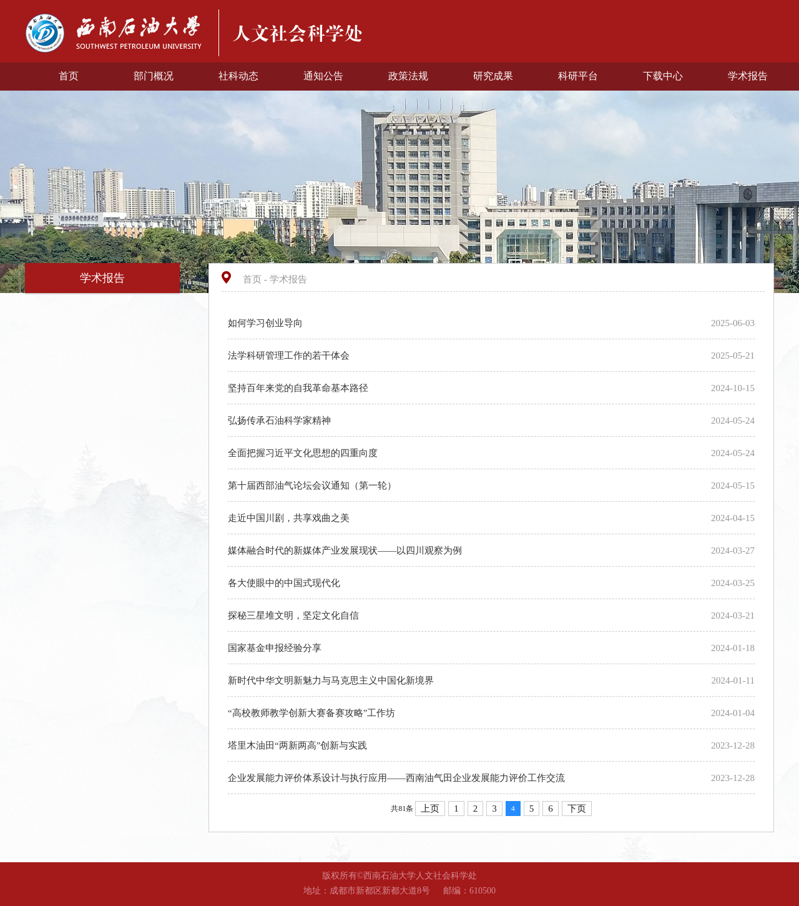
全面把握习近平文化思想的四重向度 (304, 453)
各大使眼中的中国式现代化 (285, 583)
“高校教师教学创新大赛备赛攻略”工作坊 (313, 713)
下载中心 (663, 76)
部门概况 (154, 76)
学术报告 (748, 76)
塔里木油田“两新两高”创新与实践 (299, 745)
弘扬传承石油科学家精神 (280, 421)
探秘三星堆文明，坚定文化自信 (294, 615)
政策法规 (408, 76)
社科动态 (238, 76)
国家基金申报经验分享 (276, 648)
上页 (430, 809)
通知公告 (323, 76)
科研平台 (578, 76)
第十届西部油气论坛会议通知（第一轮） (313, 485)
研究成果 (493, 76)
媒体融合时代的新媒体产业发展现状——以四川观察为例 (346, 550)
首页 (69, 76)
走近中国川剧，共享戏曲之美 (290, 518)
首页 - (256, 279)
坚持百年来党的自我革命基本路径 (299, 388)
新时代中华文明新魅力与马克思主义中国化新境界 (332, 680)
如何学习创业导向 (266, 323)
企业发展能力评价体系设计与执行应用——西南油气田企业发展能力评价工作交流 (397, 778)
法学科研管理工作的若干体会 (290, 356)
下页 (576, 809)
